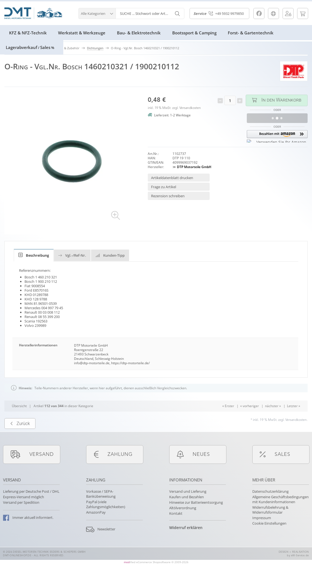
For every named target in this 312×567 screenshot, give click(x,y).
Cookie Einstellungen (269, 523)
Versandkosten (190, 108)
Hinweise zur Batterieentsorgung (196, 502)
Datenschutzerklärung (270, 491)
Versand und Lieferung (187, 491)
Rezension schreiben (168, 195)
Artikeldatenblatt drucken (172, 177)
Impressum (261, 517)
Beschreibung (33, 255)
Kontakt (175, 513)
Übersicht (19, 415)
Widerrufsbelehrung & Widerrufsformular (270, 510)
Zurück (20, 432)
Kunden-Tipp (110, 255)
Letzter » (293, 415)
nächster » (273, 415)
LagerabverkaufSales (30, 47)
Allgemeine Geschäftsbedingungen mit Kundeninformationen (280, 499)
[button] (97, 13)
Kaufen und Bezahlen (186, 496)
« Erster (228, 415)
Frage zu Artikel (163, 186)
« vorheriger (249, 415)
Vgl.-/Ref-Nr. (72, 255)
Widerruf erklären (185, 527)
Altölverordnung (182, 507)
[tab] (34, 255)
